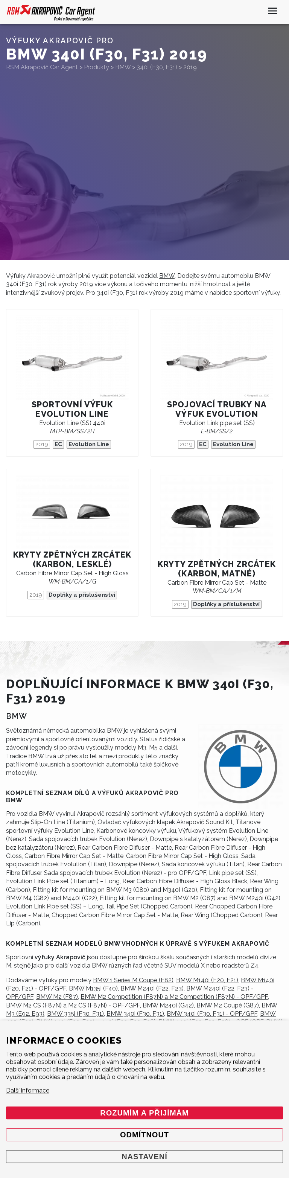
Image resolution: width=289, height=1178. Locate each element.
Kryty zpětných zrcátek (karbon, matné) (217, 568)
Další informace (27, 1090)
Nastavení (144, 1156)
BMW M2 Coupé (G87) (227, 1005)
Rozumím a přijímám (144, 1113)
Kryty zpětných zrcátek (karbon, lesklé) (72, 559)
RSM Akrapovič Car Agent (42, 67)
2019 (41, 444)
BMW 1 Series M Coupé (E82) (133, 980)
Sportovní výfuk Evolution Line (72, 409)
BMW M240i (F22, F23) (152, 988)
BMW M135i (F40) (93, 988)
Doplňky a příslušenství (82, 594)
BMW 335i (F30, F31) (75, 1013)
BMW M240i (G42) (168, 1005)
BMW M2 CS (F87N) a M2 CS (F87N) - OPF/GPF (73, 1005)
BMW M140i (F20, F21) (207, 980)
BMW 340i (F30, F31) (135, 1013)
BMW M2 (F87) (57, 996)
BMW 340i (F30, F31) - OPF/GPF (212, 1013)
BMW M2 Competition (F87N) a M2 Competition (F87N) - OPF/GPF (174, 996)
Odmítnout (144, 1135)
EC (58, 444)
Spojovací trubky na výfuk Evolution (216, 409)
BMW (167, 275)
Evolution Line (88, 444)
